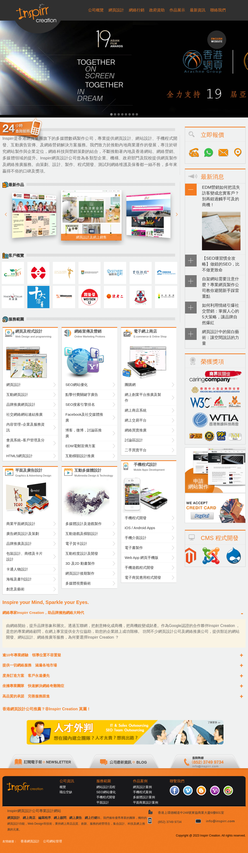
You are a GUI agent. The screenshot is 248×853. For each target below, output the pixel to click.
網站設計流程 (105, 787)
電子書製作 (134, 548)
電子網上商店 (155, 334)
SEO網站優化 (76, 385)
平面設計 (102, 802)
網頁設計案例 (142, 787)
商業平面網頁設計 (20, 524)
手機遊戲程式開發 (139, 567)
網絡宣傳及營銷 (95, 334)
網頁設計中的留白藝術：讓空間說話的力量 (220, 337)
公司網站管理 (52, 841)
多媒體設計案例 (144, 797)
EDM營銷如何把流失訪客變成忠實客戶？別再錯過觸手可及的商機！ (221, 196)
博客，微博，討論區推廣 (83, 433)
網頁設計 (13, 385)
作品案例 (140, 781)
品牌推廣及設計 (19, 543)
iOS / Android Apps (140, 528)
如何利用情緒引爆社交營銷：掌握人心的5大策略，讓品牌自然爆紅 (220, 314)
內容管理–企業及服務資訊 (25, 427)
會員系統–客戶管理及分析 (25, 443)
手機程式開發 (136, 518)
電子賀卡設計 (76, 543)
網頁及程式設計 (36, 334)
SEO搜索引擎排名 (80, 404)
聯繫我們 (177, 781)
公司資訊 (67, 781)
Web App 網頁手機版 (142, 558)
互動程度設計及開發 (81, 553)
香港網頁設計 (30, 841)
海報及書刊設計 (19, 579)
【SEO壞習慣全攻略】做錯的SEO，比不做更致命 (221, 264)
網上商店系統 (136, 410)
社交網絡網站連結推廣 (24, 414)
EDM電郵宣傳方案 (80, 446)
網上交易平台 (136, 420)
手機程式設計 (155, 467)
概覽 (63, 787)
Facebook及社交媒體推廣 (84, 417)
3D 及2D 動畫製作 (80, 563)
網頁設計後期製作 (79, 573)
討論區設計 (134, 440)
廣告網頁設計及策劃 (22, 534)
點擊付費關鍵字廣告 (81, 394)
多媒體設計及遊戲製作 (83, 524)
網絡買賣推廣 (136, 430)
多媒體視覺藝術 (78, 583)
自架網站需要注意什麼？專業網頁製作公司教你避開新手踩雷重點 (220, 287)
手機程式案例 (142, 792)
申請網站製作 (198, 483)
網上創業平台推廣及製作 (143, 397)
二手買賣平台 (136, 450)
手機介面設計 (136, 538)
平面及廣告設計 (36, 473)
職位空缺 (66, 792)
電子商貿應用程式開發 (143, 577)
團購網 (130, 385)
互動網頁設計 (17, 394)
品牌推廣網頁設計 (20, 404)
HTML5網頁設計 (19, 456)
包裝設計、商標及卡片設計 (24, 556)
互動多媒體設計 (95, 473)
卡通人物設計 (17, 569)
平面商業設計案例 (145, 802)
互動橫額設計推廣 (79, 456)
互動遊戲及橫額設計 (81, 534)
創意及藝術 (15, 589)
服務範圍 (103, 781)
